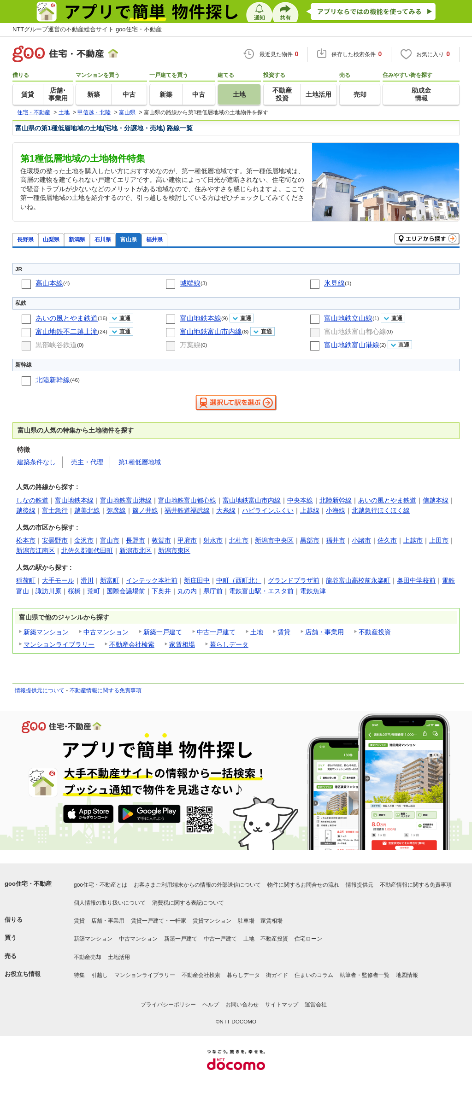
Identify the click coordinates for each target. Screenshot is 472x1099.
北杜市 (238, 540)
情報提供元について (40, 690)
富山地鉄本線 (200, 318)
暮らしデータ (229, 644)
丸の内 (187, 591)
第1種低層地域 (139, 462)
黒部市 (309, 540)
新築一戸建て (162, 632)
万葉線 (190, 345)
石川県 (102, 239)
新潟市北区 (135, 550)
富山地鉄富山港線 (351, 345)
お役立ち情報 (23, 973)
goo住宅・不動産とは (100, 885)
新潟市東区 (174, 550)
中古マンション (106, 632)
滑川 (87, 580)
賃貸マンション (212, 921)
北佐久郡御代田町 (87, 550)
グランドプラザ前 (293, 580)
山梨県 (51, 239)
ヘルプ (210, 1004)
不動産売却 (87, 957)
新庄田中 (197, 580)
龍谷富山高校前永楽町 (358, 580)
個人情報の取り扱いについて (110, 903)
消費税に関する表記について (188, 903)
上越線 (309, 510)
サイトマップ (281, 1004)
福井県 (154, 239)
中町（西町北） (238, 580)
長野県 (25, 239)
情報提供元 (359, 885)
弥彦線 (116, 510)
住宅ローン (308, 938)
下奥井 (161, 591)
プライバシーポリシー (168, 1004)
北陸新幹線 (52, 380)
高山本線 (49, 283)
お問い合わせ (242, 1004)
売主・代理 (87, 462)
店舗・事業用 (324, 632)
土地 (256, 632)
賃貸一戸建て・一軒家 (158, 921)
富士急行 (55, 510)
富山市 (109, 540)
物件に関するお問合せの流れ (303, 885)
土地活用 (119, 957)
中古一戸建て (216, 632)
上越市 (413, 540)
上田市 (438, 540)
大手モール (58, 580)
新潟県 (77, 239)
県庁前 (213, 591)
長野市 (135, 540)
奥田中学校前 (416, 580)
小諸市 (361, 540)
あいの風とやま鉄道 (66, 318)
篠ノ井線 (145, 510)
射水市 (213, 540)
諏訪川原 (48, 591)
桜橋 (74, 591)
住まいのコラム (314, 975)
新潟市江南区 (35, 550)
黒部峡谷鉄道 (56, 345)
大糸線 (226, 510)
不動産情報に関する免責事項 (106, 690)
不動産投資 (375, 632)
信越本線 (435, 500)
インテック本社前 (151, 580)
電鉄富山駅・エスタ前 (261, 591)
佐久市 (387, 540)
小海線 (335, 510)
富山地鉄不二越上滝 (66, 331)
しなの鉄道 (32, 500)
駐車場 (246, 921)
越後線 (25, 510)
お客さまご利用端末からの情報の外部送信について (197, 885)
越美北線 (87, 510)
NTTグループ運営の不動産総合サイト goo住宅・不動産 (87, 29)
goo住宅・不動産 (28, 883)
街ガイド (277, 975)
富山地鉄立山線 (348, 318)
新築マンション (46, 632)
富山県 (128, 239)
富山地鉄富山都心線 (355, 331)
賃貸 (283, 632)
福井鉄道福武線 (187, 510)
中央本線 (300, 500)
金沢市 (84, 540)
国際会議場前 (125, 591)
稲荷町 (25, 580)
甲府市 (187, 540)
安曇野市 (55, 540)
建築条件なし (36, 462)
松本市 (25, 540)
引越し (99, 975)
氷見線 (334, 283)
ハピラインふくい (268, 510)
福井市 (335, 540)
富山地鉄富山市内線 (211, 331)
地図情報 (407, 975)
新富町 (109, 580)
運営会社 (316, 1004)
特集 (79, 975)
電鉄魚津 (313, 591)
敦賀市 (161, 540)
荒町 (93, 591)
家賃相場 (182, 644)
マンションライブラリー (59, 644)
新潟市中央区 (274, 540)
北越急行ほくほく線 (381, 510)
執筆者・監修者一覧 (364, 975)
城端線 (190, 283)
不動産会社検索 (131, 644)
